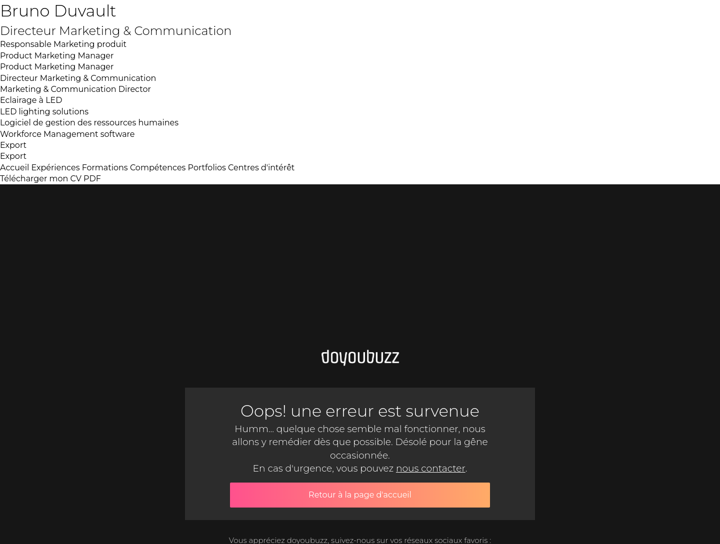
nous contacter (431, 468)
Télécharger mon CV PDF (50, 178)
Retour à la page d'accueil (360, 495)
